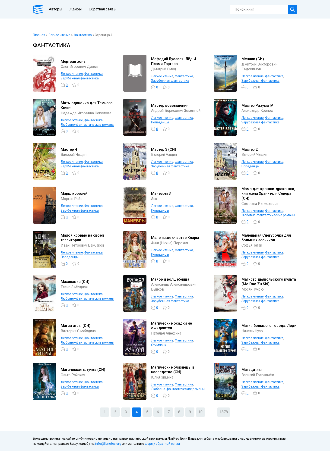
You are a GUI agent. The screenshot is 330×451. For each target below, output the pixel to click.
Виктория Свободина (79, 331)
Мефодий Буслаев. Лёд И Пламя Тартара (173, 61)
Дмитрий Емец (164, 69)
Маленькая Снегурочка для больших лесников (266, 237)
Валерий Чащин (74, 154)
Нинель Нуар (252, 331)
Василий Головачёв (258, 375)
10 (200, 412)
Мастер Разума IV (257, 105)
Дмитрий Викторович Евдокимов (260, 66)
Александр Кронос (257, 110)
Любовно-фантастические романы (87, 124)
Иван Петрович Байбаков (83, 245)
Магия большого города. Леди (268, 325)
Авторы (56, 9)
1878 (223, 412)
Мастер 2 (249, 149)
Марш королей (74, 193)
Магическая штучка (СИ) (83, 369)
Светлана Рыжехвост (260, 203)
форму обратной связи (162, 443)
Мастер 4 (69, 149)
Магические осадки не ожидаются (171, 325)
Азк (154, 199)
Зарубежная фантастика (80, 78)
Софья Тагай (252, 245)
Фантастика (82, 35)
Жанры (76, 9)
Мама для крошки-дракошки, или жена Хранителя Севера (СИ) (268, 194)
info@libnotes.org (108, 443)
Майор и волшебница (170, 279)
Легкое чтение (59, 35)
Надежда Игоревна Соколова (86, 113)
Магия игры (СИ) (75, 325)
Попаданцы (160, 122)
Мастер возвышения (169, 105)
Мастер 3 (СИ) (163, 149)
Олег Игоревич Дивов (80, 66)
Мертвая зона (73, 61)
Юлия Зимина (163, 377)
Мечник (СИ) (252, 59)
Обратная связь (103, 9)
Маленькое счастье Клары (175, 237)
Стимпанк (158, 345)
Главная (39, 35)
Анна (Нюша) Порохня (170, 243)
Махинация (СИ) (75, 281)
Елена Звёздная (74, 287)
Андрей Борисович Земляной (176, 110)
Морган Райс (72, 199)
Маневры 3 (161, 193)
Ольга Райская (73, 375)
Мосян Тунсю (252, 289)
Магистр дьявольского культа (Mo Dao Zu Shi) (268, 281)
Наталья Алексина (166, 333)
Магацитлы (251, 369)
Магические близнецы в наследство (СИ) (172, 369)
